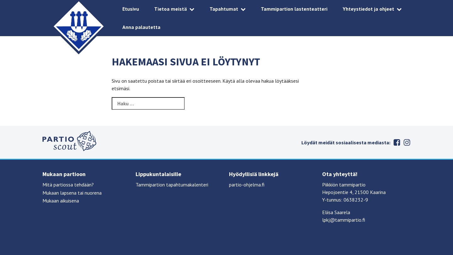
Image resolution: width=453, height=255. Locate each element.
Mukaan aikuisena (60, 200)
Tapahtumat (224, 9)
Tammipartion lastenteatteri (294, 9)
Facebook (396, 142)
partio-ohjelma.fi (247, 184)
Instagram (407, 142)
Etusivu (130, 9)
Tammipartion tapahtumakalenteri (172, 184)
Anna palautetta (141, 27)
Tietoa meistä (170, 9)
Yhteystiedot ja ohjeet (368, 9)
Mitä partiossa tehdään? (68, 184)
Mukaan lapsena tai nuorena (72, 193)
